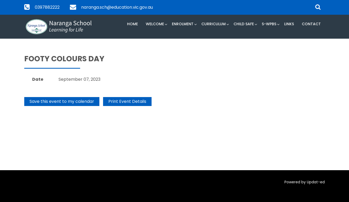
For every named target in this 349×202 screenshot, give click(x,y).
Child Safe (244, 24)
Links (289, 24)
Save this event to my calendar (62, 101)
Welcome (155, 24)
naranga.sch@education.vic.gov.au (117, 7)
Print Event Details (127, 101)
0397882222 (47, 7)
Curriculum (213, 24)
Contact (311, 24)
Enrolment (182, 24)
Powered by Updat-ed (304, 182)
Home (132, 24)
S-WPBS (269, 24)
